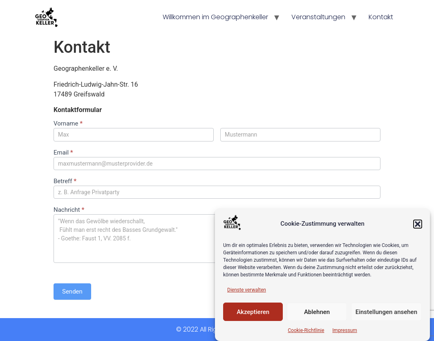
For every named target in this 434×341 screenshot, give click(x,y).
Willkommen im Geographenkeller (215, 17)
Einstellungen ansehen (386, 312)
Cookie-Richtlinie (306, 330)
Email (63, 153)
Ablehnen (317, 312)
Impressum (344, 330)
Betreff (65, 181)
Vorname (68, 124)
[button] (418, 224)
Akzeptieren (253, 312)
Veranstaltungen (318, 17)
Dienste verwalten (246, 290)
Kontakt (381, 17)
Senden (72, 291)
